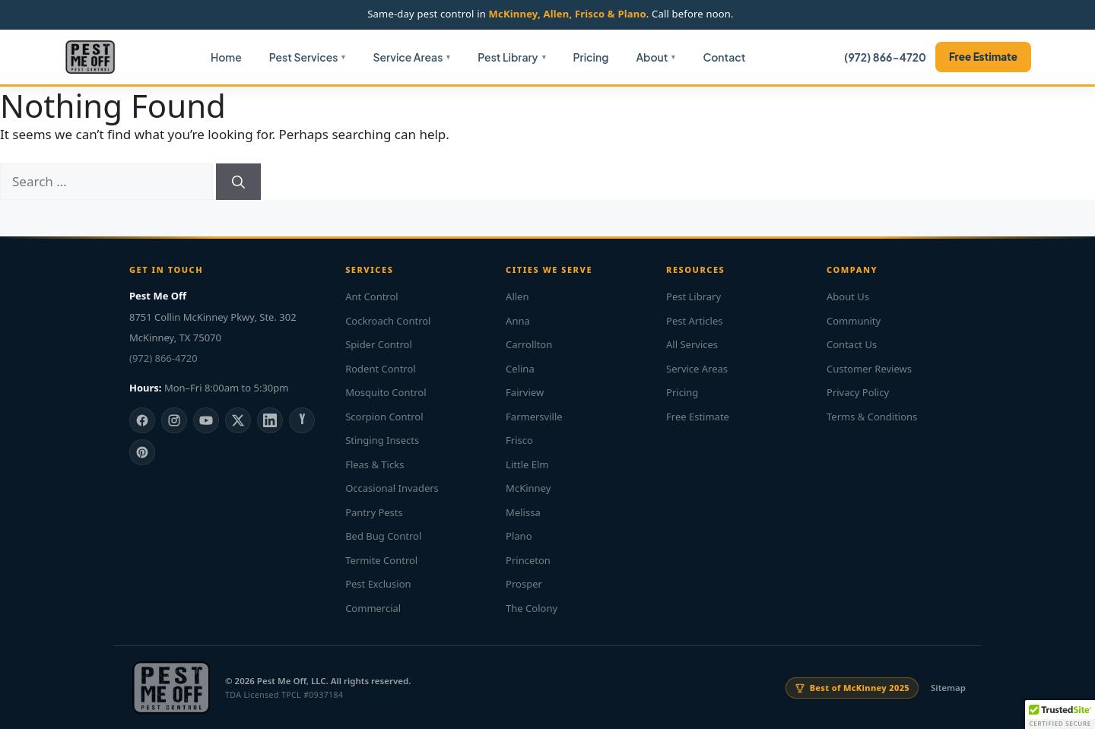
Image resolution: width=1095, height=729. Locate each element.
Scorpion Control (384, 416)
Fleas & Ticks (374, 464)
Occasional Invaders (392, 488)
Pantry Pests (374, 512)
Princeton (528, 560)
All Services (692, 344)
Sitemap (948, 687)
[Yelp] (302, 420)
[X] (238, 420)
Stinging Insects (382, 440)
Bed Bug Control (383, 536)
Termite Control (381, 560)
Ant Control (371, 296)
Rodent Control (380, 369)
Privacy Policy (858, 392)
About (652, 57)
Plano (519, 536)
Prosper (524, 584)
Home (226, 57)
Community (854, 321)
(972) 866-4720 (885, 57)
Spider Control (378, 344)
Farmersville (534, 416)
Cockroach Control (387, 321)
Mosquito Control (385, 392)
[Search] (238, 181)
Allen (517, 296)
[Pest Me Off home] (90, 57)
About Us (848, 296)
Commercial (373, 608)
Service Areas (408, 57)
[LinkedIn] (270, 420)
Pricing (591, 57)
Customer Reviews (869, 369)
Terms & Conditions (872, 416)
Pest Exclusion (378, 584)
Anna (518, 321)
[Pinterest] (142, 452)
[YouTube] (206, 420)
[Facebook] (142, 420)
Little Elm (527, 464)
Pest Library (508, 57)
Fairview (525, 392)
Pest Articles (694, 321)
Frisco (519, 440)
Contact (724, 57)
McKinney (528, 488)
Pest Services (303, 57)
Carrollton (529, 344)
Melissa (523, 512)
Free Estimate (983, 56)
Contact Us (852, 344)
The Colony (531, 608)
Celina (520, 369)
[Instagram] (174, 420)
